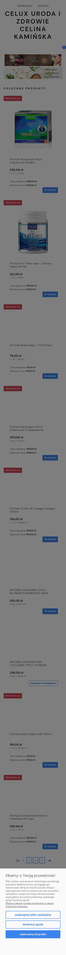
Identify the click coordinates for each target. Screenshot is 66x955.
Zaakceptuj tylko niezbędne (33, 914)
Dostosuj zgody (33, 924)
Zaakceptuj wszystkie (33, 934)
